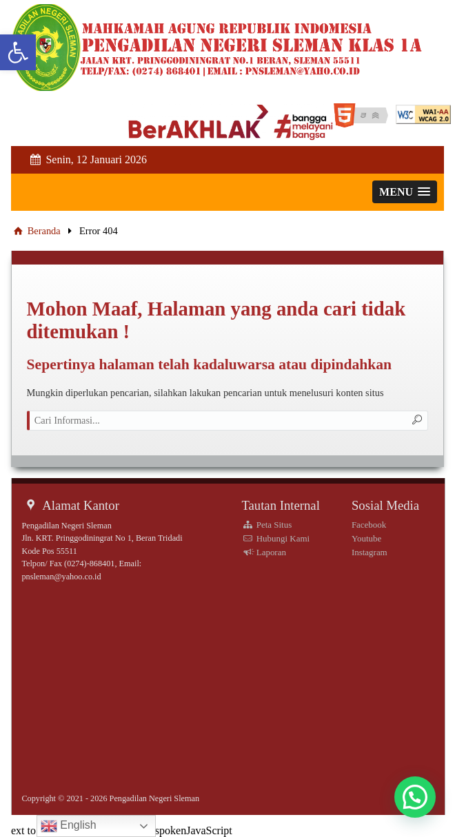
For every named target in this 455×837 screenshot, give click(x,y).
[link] (18, 52)
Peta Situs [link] (266, 524)
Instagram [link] (369, 552)
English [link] (69, 826)
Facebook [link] (369, 524)
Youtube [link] (366, 538)
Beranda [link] (36, 230)
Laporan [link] (263, 552)
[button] (415, 797)
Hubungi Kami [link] (275, 538)
